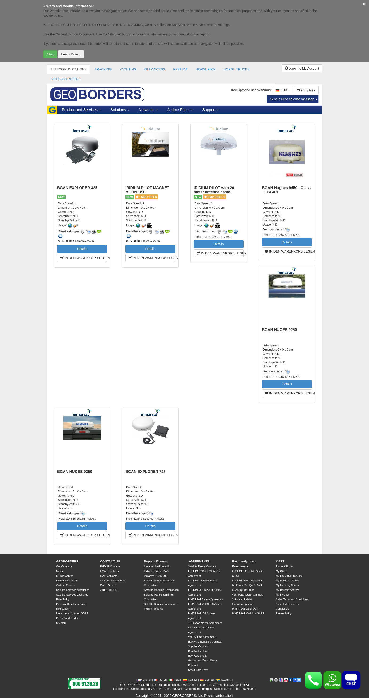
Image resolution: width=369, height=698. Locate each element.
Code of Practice (65, 585)
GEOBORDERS (67, 561)
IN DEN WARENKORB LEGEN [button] (83, 258)
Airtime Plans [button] (180, 110)
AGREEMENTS (199, 561)
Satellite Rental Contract (202, 566)
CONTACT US (110, 561)
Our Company (64, 566)
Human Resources (67, 580)
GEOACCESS (154, 69)
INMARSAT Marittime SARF (248, 613)
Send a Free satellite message (293, 99)
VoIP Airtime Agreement (201, 637)
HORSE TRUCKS (237, 69)
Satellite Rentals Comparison (160, 604)
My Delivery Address (287, 590)
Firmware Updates (242, 604)
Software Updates (242, 599)
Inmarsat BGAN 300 (155, 575)
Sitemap (61, 622)
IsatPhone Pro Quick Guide (247, 585)
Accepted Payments (287, 604)
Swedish (223, 679)
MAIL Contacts (108, 575)
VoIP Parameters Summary (247, 594)
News (59, 571)
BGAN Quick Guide (243, 590)
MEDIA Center (64, 575)
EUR (283, 90)
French (160, 679)
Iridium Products (153, 608)
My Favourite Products (289, 575)
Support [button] (210, 110)
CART (280, 561)
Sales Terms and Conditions (292, 599)
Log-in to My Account (302, 68)
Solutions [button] (119, 110)
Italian (175, 679)
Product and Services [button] (81, 110)
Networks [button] (148, 110)
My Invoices (282, 594)
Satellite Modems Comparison (161, 590)
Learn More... (71, 54)
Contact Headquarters (113, 580)
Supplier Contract (198, 646)
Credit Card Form (198, 669)
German (207, 679)
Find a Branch (108, 585)
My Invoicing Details (287, 585)
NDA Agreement (197, 655)
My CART (281, 571)
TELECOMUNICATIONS (69, 69)
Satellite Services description (72, 590)
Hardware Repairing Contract (204, 641)
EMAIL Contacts (109, 571)
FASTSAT (180, 69)
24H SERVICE (108, 590)
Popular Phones (155, 561)
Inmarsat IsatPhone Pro (157, 566)
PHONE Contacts (110, 566)
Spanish (190, 679)
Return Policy (283, 613)
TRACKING (103, 69)
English (144, 679)
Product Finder (284, 566)
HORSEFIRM (206, 69)
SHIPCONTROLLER (66, 79)
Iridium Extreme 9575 (156, 571)
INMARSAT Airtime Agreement (205, 599)
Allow (50, 54)
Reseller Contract (198, 651)
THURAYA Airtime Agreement (205, 622)
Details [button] (82, 249)
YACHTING (128, 69)
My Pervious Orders (287, 580)
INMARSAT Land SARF (245, 608)
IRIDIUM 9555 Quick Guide (247, 580)
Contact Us (282, 608)
